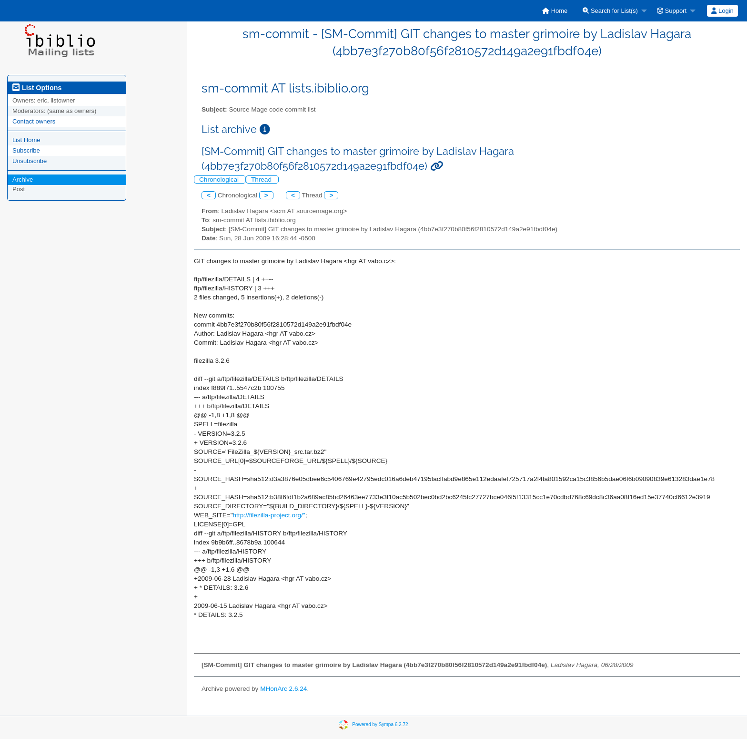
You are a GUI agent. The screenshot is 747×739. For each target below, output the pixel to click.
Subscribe (26, 150)
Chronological (220, 179)
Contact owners (33, 121)
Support (671, 10)
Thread (262, 179)
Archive (22, 179)
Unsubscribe (29, 160)
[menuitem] (555, 10)
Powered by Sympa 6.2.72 (380, 724)
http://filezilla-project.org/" (269, 515)
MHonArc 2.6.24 (283, 688)
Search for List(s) (610, 10)
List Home (26, 140)
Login (722, 10)
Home (554, 10)
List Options (36, 88)
